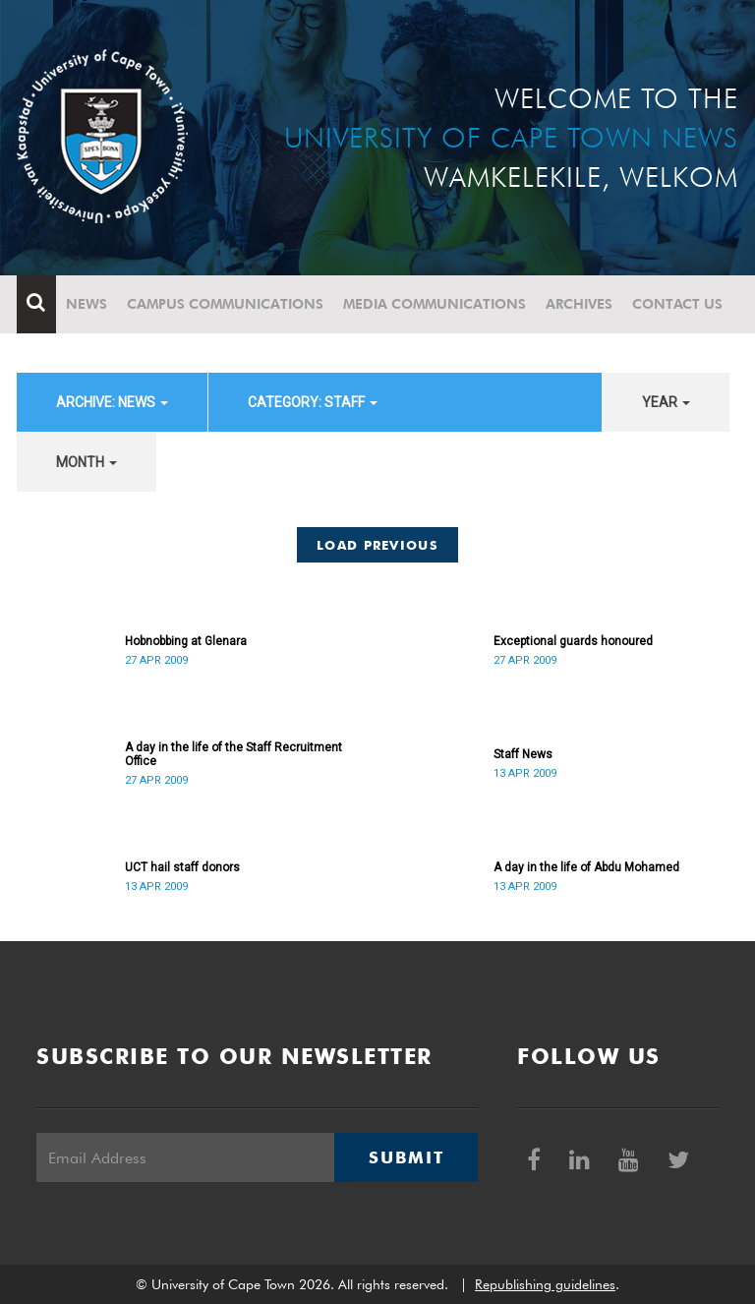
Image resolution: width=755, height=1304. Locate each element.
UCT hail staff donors (182, 867)
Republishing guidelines (545, 1284)
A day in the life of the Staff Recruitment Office (233, 754)
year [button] (666, 402)
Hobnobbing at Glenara (186, 641)
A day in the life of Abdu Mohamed (586, 867)
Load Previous (377, 545)
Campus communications (225, 304)
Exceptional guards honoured (573, 641)
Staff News (523, 754)
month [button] (86, 462)
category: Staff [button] (313, 402)
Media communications (434, 304)
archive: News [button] (112, 402)
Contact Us (677, 304)
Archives (579, 304)
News (86, 304)
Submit (406, 1157)
